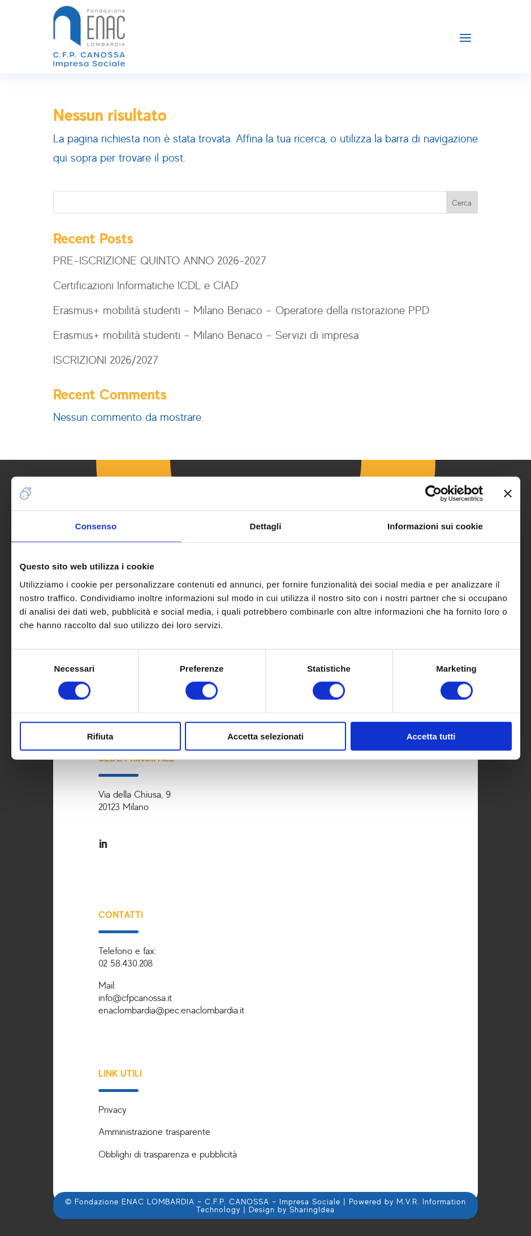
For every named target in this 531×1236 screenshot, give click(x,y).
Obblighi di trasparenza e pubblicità (167, 1154)
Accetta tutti (431, 736)
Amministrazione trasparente (154, 1131)
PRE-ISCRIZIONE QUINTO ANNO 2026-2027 (159, 260)
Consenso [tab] (95, 526)
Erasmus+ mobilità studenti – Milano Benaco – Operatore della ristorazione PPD (241, 310)
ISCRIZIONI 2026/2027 (105, 359)
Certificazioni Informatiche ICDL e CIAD (145, 285)
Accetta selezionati (265, 736)
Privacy (112, 1109)
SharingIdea (312, 1209)
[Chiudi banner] (508, 494)
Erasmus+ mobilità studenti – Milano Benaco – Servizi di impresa (206, 335)
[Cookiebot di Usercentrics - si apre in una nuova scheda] (433, 493)
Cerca (462, 202)
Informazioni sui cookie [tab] (435, 526)
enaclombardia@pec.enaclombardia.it (171, 1010)
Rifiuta (100, 736)
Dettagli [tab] (266, 526)
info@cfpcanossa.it (135, 997)
